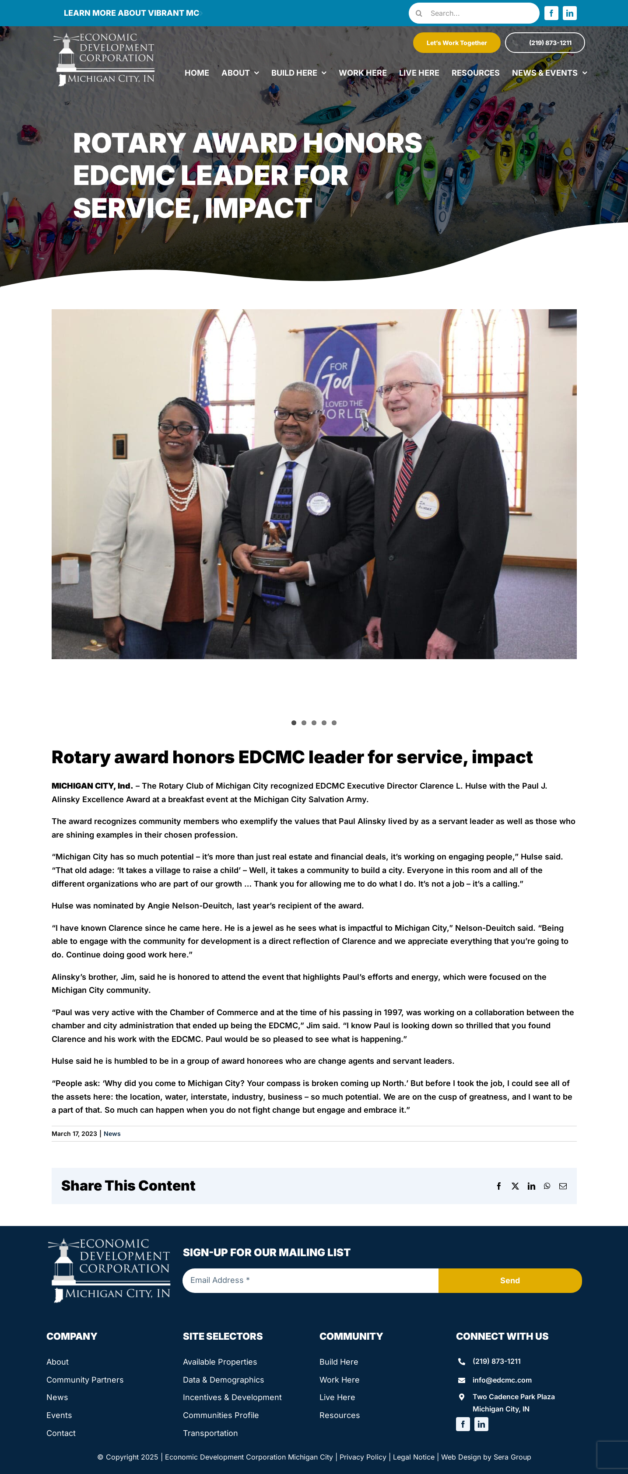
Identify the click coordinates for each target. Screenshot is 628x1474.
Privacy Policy (363, 1457)
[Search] (419, 13)
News (112, 1133)
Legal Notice (414, 1457)
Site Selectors (223, 1336)
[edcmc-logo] (104, 34)
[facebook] (551, 13)
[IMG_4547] (314, 484)
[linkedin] (570, 13)
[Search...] (474, 13)
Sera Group (512, 1457)
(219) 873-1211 (497, 1361)
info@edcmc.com (502, 1380)
